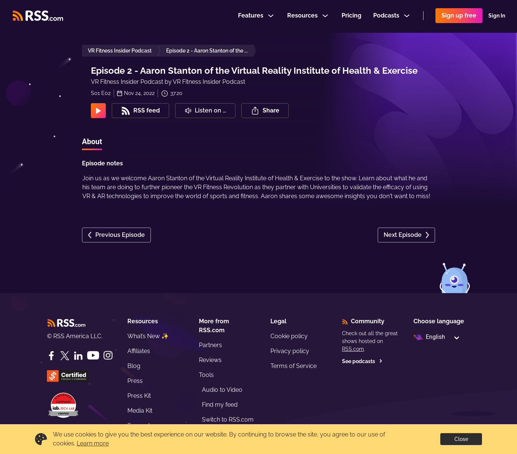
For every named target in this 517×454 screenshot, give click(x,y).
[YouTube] (93, 355)
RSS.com (353, 349)
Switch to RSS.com (228, 419)
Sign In (496, 16)
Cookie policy (289, 336)
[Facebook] (51, 355)
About (92, 141)
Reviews (210, 359)
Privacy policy (289, 351)
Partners (210, 345)
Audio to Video (222, 389)
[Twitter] (64, 355)
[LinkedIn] (78, 355)
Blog (133, 365)
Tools (206, 374)
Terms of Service (293, 365)
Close (461, 439)
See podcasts (362, 361)
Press (135, 380)
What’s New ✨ (148, 336)
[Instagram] (108, 355)
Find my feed (220, 404)
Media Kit (139, 410)
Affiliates (138, 351)
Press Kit (139, 395)
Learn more (93, 443)
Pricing (351, 16)
